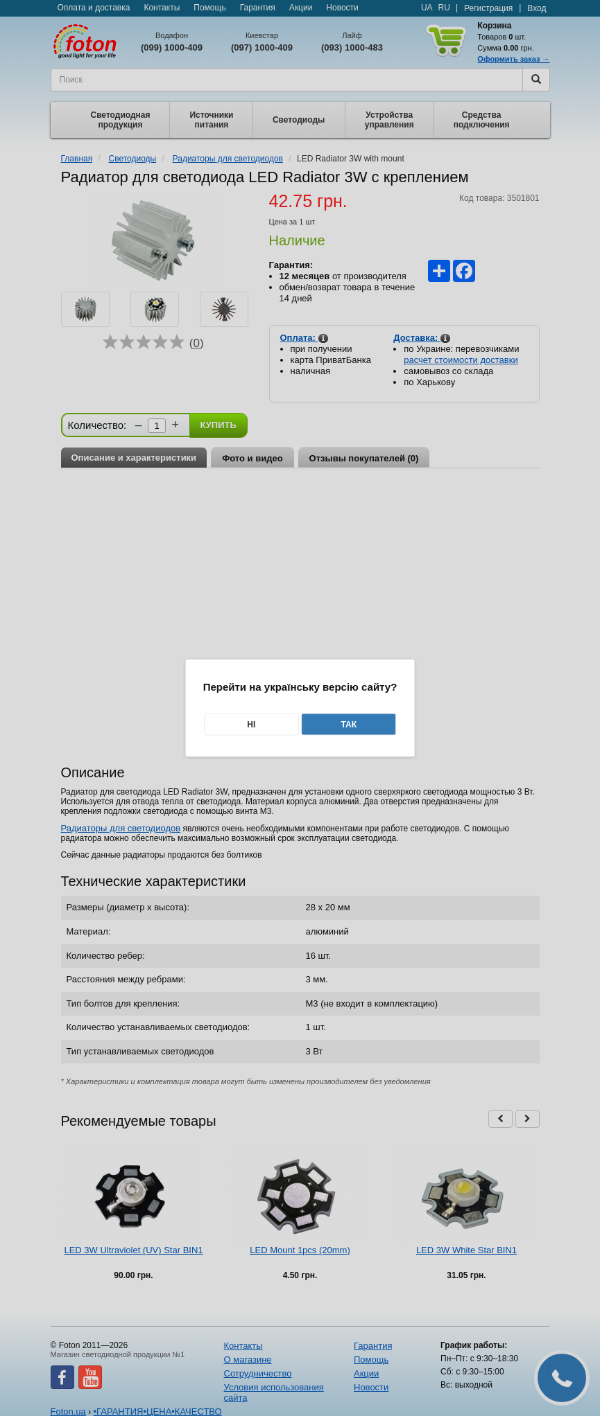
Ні (251, 724)
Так (349, 724)
